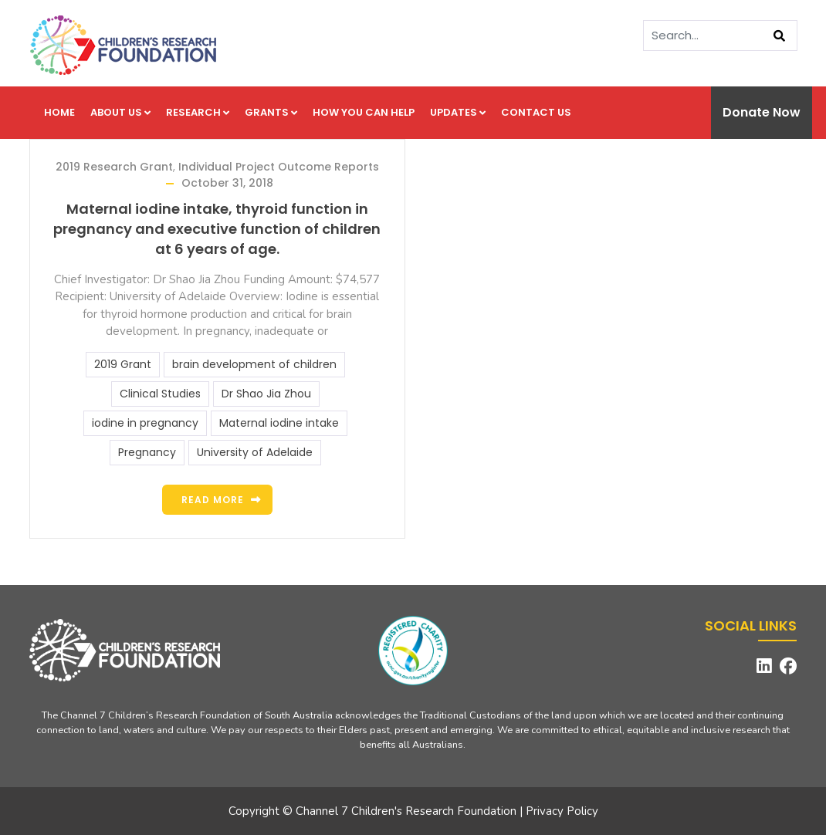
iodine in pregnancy (145, 423)
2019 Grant (122, 364)
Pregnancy (147, 452)
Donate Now (762, 112)
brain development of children (254, 364)
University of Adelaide (255, 452)
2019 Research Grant (114, 166)
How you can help (364, 112)
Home (59, 112)
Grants (271, 112)
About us (120, 112)
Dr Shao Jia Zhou (266, 393)
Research (197, 112)
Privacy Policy (562, 811)
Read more (212, 499)
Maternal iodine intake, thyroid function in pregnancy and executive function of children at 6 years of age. (217, 229)
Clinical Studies (160, 393)
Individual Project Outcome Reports (278, 166)
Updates (458, 112)
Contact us (536, 112)
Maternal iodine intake (279, 423)
